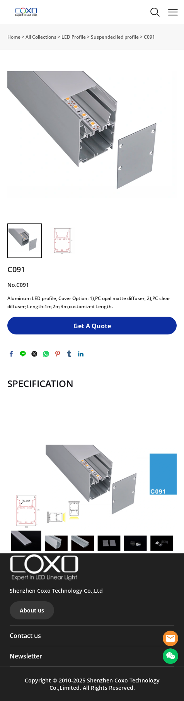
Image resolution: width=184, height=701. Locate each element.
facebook (11, 354)
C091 (149, 37)
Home (13, 37)
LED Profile (73, 37)
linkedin (81, 354)
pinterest (57, 354)
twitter (34, 354)
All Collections (41, 37)
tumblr (69, 354)
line (23, 354)
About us (32, 610)
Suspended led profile (115, 37)
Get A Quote (92, 326)
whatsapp (46, 354)
